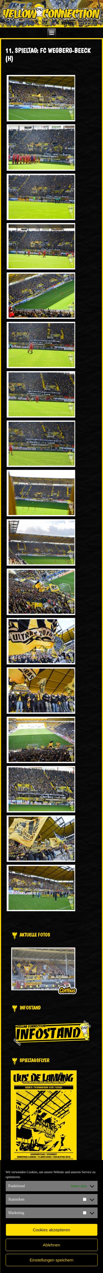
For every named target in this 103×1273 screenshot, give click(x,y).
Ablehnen (51, 1245)
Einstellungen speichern (51, 1260)
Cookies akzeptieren (51, 1229)
